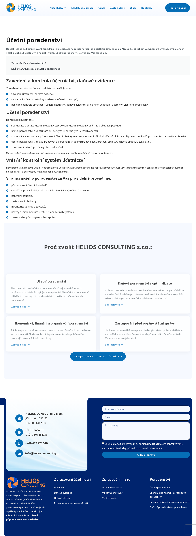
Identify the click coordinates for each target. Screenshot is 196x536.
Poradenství (160, 479)
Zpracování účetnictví (72, 479)
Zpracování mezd (116, 479)
